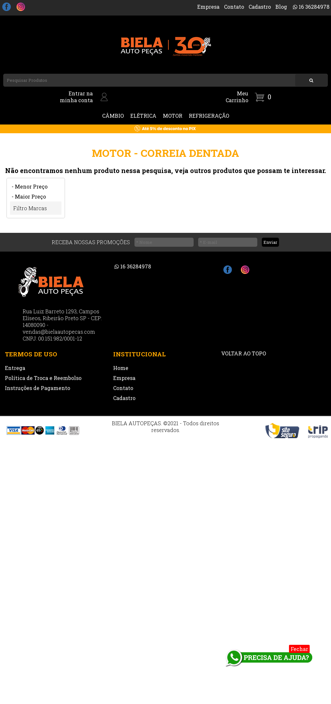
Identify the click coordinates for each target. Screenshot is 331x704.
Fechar (299, 648)
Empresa (208, 6)
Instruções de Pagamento (37, 387)
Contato (234, 6)
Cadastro (260, 6)
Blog (281, 6)
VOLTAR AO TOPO (243, 353)
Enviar (270, 242)
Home (120, 367)
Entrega (15, 367)
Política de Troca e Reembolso (43, 377)
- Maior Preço (29, 196)
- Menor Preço (30, 186)
